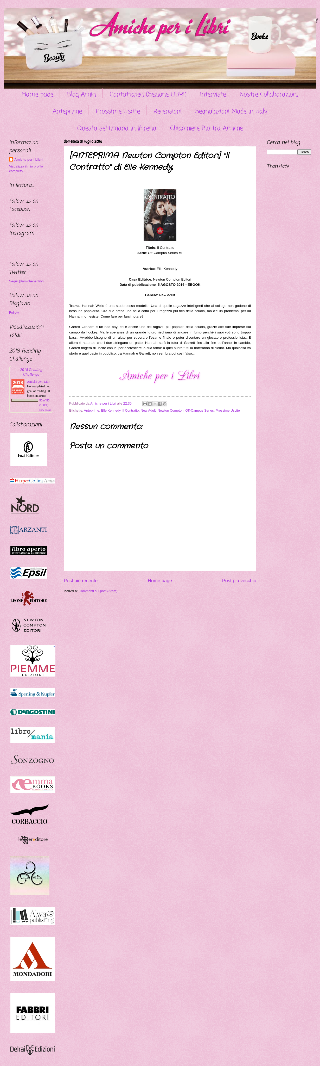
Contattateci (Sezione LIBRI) (148, 95)
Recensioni (167, 111)
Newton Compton (170, 410)
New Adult (148, 410)
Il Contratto (130, 410)
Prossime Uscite (118, 111)
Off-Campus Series (199, 410)
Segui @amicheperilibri (26, 281)
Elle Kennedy (110, 410)
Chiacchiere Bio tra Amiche (206, 128)
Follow (14, 312)
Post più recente (81, 580)
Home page (37, 95)
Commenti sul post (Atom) (98, 591)
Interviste (213, 95)
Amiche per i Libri (28, 160)
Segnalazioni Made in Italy (231, 111)
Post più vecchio (239, 580)
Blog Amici (81, 95)
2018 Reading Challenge (31, 371)
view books (45, 409)
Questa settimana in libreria (116, 128)
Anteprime (67, 111)
